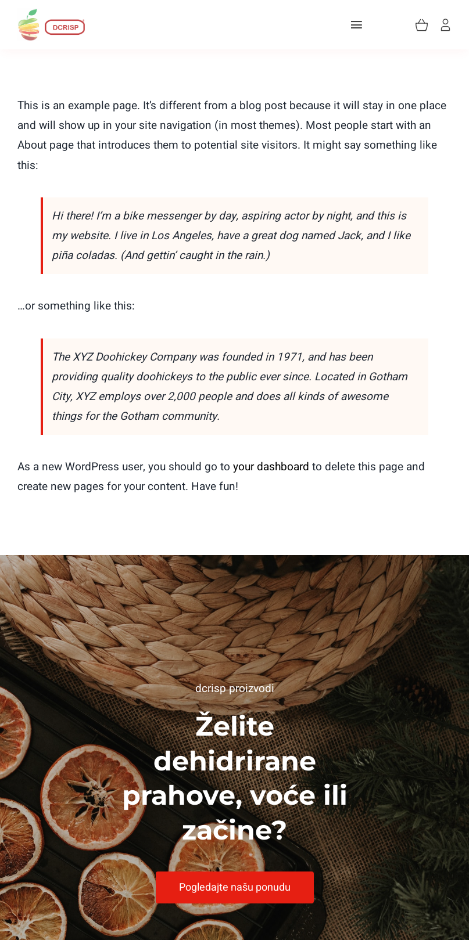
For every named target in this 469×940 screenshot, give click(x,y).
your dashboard (271, 467)
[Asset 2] (51, 13)
